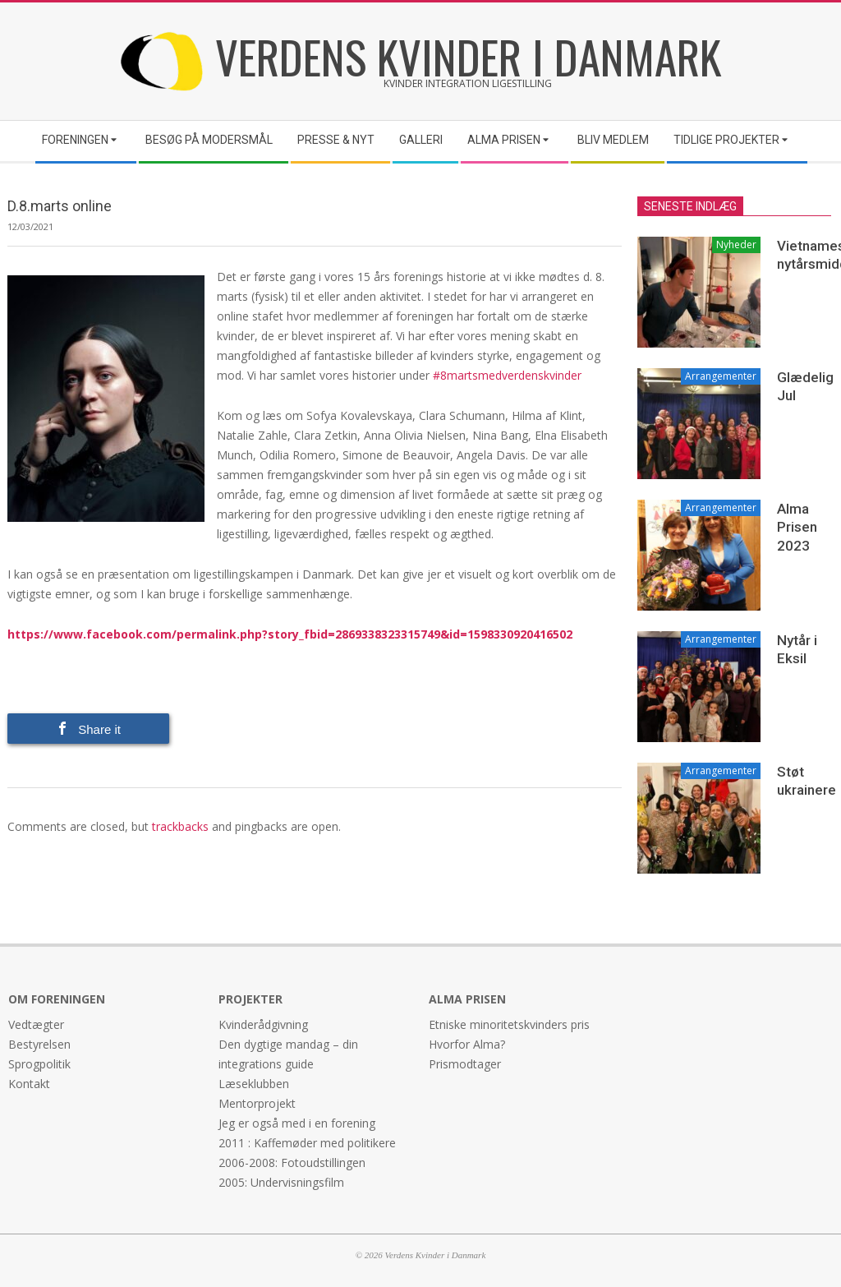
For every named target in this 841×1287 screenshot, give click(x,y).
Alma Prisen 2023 (797, 527)
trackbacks (180, 826)
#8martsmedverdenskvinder (507, 375)
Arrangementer (720, 376)
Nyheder (736, 244)
